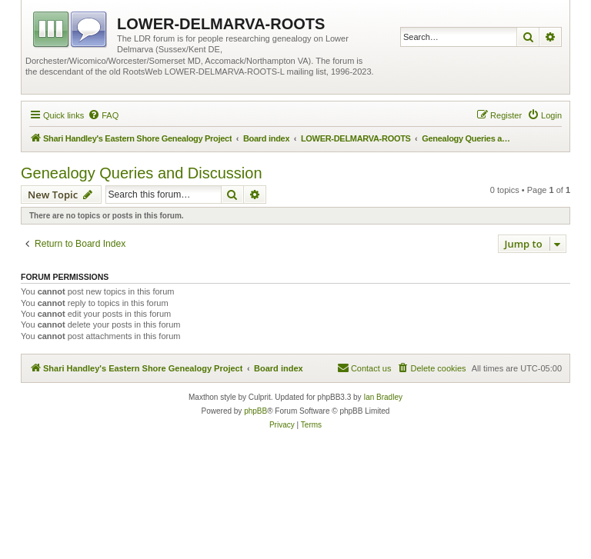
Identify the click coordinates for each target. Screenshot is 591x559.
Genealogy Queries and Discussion (141, 173)
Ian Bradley (382, 397)
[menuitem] (103, 115)
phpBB (255, 411)
